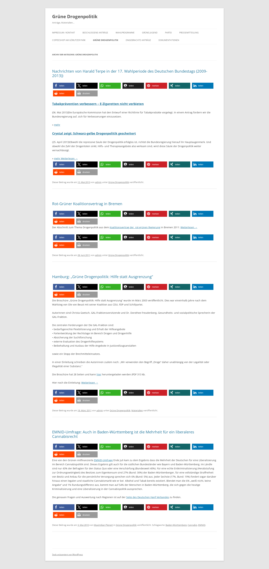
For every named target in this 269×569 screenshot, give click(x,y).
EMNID (201, 525)
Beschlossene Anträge (95, 32)
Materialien (137, 410)
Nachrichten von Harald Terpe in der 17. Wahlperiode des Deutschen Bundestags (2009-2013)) (129, 73)
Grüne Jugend (149, 32)
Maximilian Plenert (103, 525)
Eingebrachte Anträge (138, 40)
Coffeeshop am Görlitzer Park (68, 40)
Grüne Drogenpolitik (74, 16)
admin (98, 182)
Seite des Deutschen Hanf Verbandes (147, 497)
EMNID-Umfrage (103, 460)
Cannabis (192, 525)
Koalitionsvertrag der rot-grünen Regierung (135, 227)
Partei (168, 32)
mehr (57, 124)
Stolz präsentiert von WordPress (67, 554)
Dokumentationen (169, 40)
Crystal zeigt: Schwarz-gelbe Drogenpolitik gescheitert (94, 133)
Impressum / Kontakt (63, 32)
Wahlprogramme (125, 32)
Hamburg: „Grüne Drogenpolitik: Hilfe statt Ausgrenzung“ (102, 276)
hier (99, 374)
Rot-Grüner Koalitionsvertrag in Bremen (87, 203)
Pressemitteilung (189, 32)
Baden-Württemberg (176, 525)
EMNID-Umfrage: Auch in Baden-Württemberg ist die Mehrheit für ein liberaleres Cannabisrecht (123, 434)
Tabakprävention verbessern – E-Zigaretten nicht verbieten (98, 104)
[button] (63, 86)
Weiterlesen (69, 158)
